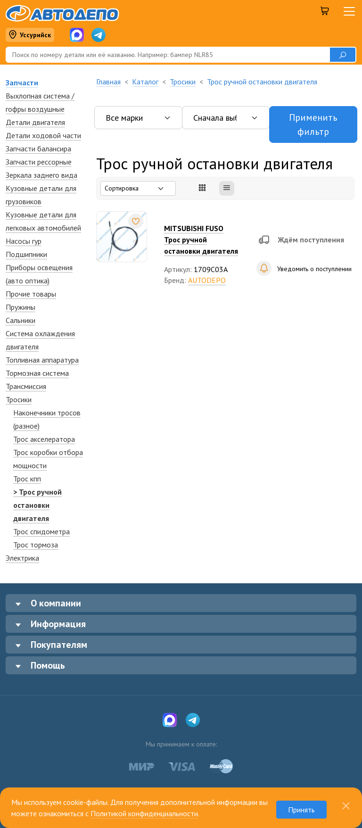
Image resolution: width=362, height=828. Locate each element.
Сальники (20, 320)
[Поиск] (167, 55)
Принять (301, 809)
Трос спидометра (41, 531)
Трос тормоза (35, 544)
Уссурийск (29, 35)
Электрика (22, 558)
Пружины (20, 307)
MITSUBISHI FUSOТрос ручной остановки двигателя (201, 240)
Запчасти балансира (38, 148)
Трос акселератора (44, 439)
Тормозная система (37, 373)
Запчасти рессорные (39, 161)
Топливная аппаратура (42, 359)
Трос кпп (27, 478)
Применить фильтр (313, 124)
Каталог (145, 81)
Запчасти (22, 82)
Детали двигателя (35, 122)
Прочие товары (31, 293)
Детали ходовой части (43, 135)
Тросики (19, 399)
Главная (108, 81)
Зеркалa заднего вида (41, 175)
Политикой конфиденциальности (144, 813)
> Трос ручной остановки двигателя (37, 505)
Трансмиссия (26, 386)
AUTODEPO (207, 280)
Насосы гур (23, 241)
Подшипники (26, 254)
